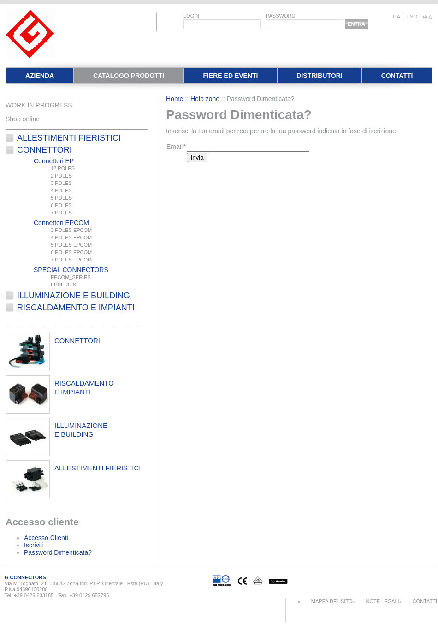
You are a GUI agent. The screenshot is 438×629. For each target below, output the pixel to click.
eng (411, 16)
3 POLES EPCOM (71, 230)
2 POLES (61, 175)
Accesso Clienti (46, 537)
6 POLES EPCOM (71, 252)
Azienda (39, 75)
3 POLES (61, 183)
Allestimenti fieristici (69, 137)
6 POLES (61, 205)
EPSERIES (63, 284)
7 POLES (61, 212)
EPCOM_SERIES (71, 277)
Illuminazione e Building (73, 295)
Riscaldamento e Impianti (76, 307)
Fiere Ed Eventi (230, 75)
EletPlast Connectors (30, 34)
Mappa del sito (332, 601)
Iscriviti (34, 545)
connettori (77, 340)
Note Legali (382, 601)
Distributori (319, 75)
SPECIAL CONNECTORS (71, 269)
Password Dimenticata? (58, 552)
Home (174, 98)
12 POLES (63, 168)
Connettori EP (54, 161)
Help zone (204, 98)
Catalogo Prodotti (128, 75)
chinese (427, 17)
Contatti (397, 75)
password (280, 15)
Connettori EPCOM (61, 222)
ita (396, 16)
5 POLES (61, 198)
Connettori (44, 149)
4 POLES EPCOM (71, 237)
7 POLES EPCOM (71, 259)
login (191, 15)
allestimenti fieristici (97, 468)
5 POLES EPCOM (71, 245)
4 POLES (61, 190)
